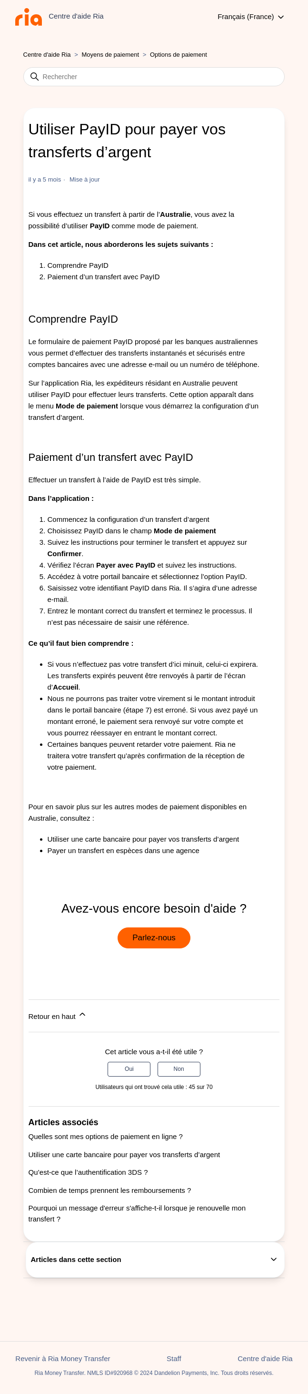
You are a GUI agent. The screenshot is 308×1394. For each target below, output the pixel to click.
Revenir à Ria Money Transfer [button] (62, 1358)
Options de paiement (178, 54)
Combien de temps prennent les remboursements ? (110, 1190)
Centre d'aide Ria (47, 54)
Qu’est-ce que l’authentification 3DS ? (88, 1172)
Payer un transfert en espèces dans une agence (123, 850)
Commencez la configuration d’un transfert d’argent (128, 519)
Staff (174, 1358)
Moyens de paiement (110, 54)
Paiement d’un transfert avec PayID (104, 277)
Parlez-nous (154, 937)
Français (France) (252, 17)
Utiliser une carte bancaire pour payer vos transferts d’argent (143, 839)
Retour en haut (58, 1014)
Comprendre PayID (78, 265)
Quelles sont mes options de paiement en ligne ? (106, 1136)
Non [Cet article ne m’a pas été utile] (179, 1069)
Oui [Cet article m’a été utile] (129, 1069)
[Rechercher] (154, 76)
